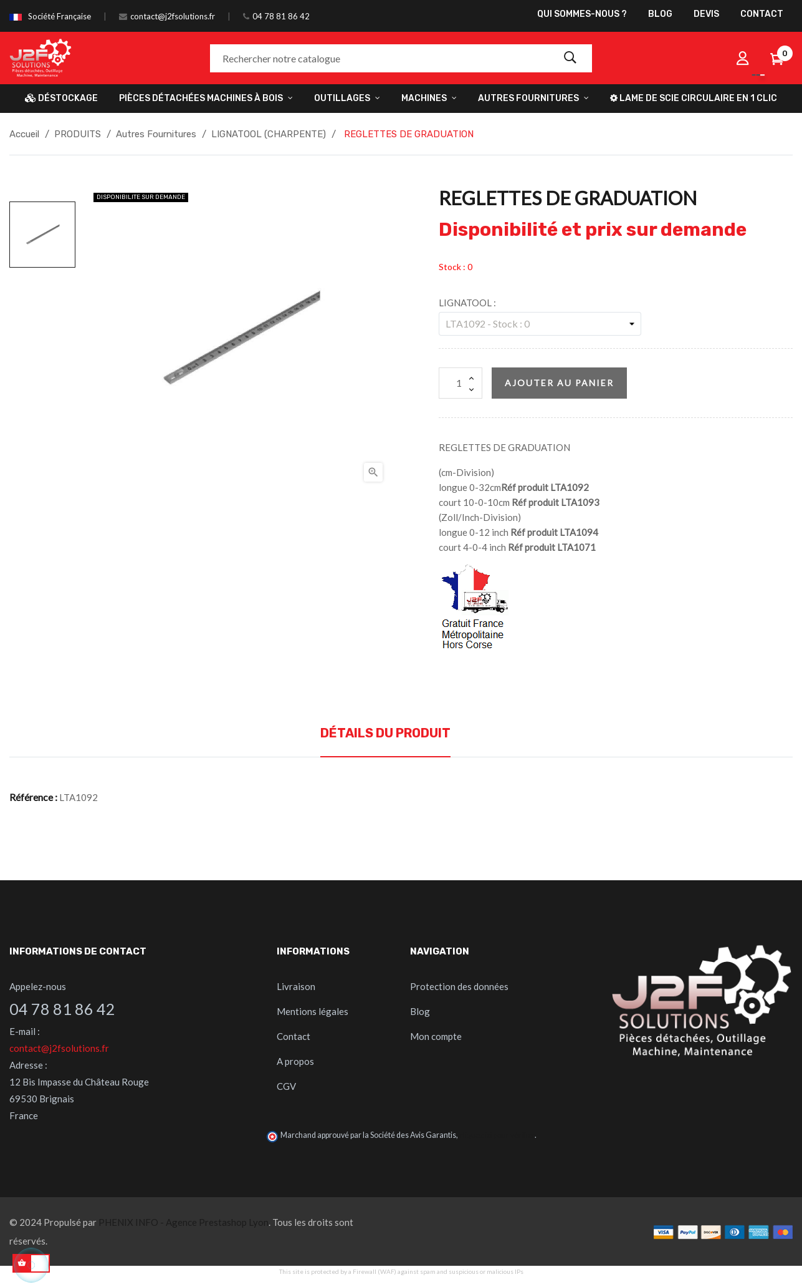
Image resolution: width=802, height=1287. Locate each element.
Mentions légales (312, 1011)
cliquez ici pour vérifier (497, 1135)
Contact (293, 1036)
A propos (295, 1061)
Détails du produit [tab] (385, 733)
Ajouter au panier (559, 382)
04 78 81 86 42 (281, 16)
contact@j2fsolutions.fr (172, 16)
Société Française (59, 16)
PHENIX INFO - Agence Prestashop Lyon (183, 1222)
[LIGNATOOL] (540, 324)
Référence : (33, 797)
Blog (420, 1011)
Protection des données (459, 986)
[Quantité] (460, 383)
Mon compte (436, 1036)
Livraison (296, 986)
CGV (286, 1086)
